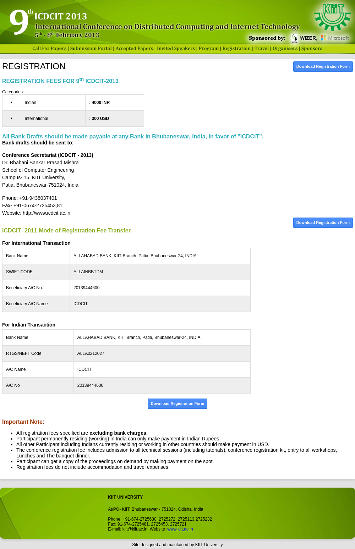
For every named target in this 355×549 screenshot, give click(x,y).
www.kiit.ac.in (180, 529)
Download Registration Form (323, 66)
